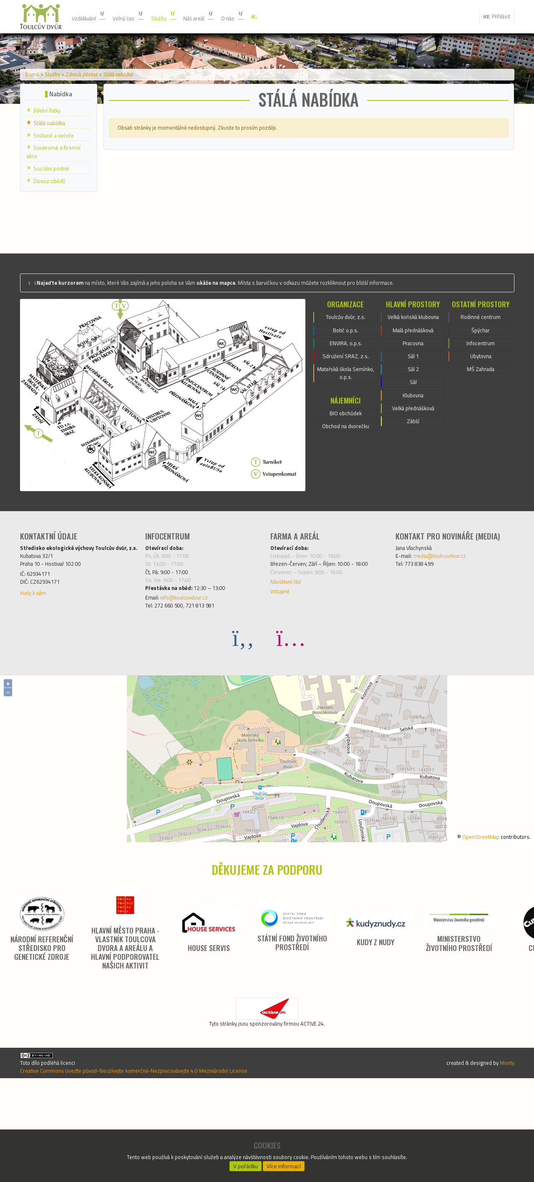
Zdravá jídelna (95, 130)
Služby (179, 16)
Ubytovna (480, 433)
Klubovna (413, 488)
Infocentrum (480, 418)
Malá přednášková (413, 413)
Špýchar (480, 403)
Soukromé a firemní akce (58, 216)
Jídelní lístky (50, 172)
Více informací (284, 1163)
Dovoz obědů (52, 246)
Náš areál (219, 16)
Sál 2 (413, 458)
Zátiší (413, 518)
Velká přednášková (413, 503)
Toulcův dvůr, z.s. (346, 388)
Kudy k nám (36, 683)
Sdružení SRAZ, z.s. (346, 433)
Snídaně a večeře (58, 198)
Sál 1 (413, 443)
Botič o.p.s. (345, 403)
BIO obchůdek (345, 496)
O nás (259, 16)
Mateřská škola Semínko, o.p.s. (345, 453)
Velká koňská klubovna (413, 393)
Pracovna (413, 428)
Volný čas (139, 16)
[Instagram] (290, 722)
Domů (36, 130)
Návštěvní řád (290, 660)
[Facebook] (243, 722)
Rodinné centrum (480, 388)
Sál (413, 473)
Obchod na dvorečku (345, 511)
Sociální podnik (54, 233)
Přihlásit (493, 17)
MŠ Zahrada (480, 448)
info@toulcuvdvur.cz (192, 680)
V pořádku (245, 1163)
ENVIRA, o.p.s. (345, 418)
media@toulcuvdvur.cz (448, 628)
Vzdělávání (92, 16)
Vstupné (282, 672)
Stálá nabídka (139, 130)
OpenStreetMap (469, 921)
